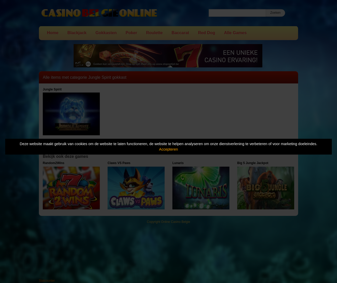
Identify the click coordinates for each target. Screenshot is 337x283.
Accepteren (168, 149)
